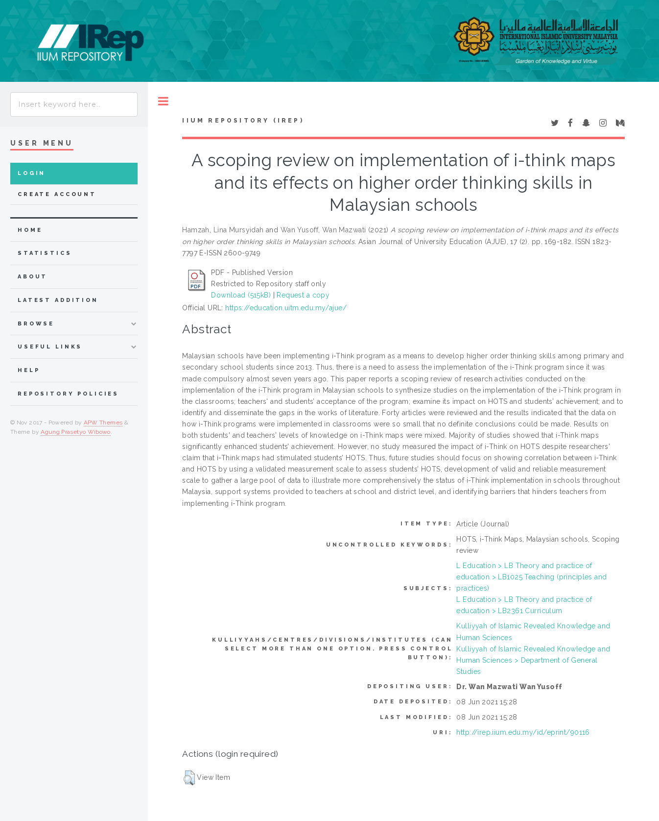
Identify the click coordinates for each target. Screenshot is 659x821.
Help (29, 370)
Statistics (45, 253)
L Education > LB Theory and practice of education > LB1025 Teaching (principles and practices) (531, 577)
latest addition (58, 300)
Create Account (57, 194)
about (32, 277)
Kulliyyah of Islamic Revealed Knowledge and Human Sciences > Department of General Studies (533, 660)
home (30, 230)
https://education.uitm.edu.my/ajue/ (286, 308)
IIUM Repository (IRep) (243, 120)
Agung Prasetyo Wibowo (76, 431)
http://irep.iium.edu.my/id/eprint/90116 (522, 732)
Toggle (163, 101)
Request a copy (303, 295)
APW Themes (103, 422)
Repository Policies (68, 394)
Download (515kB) (241, 295)
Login (32, 173)
